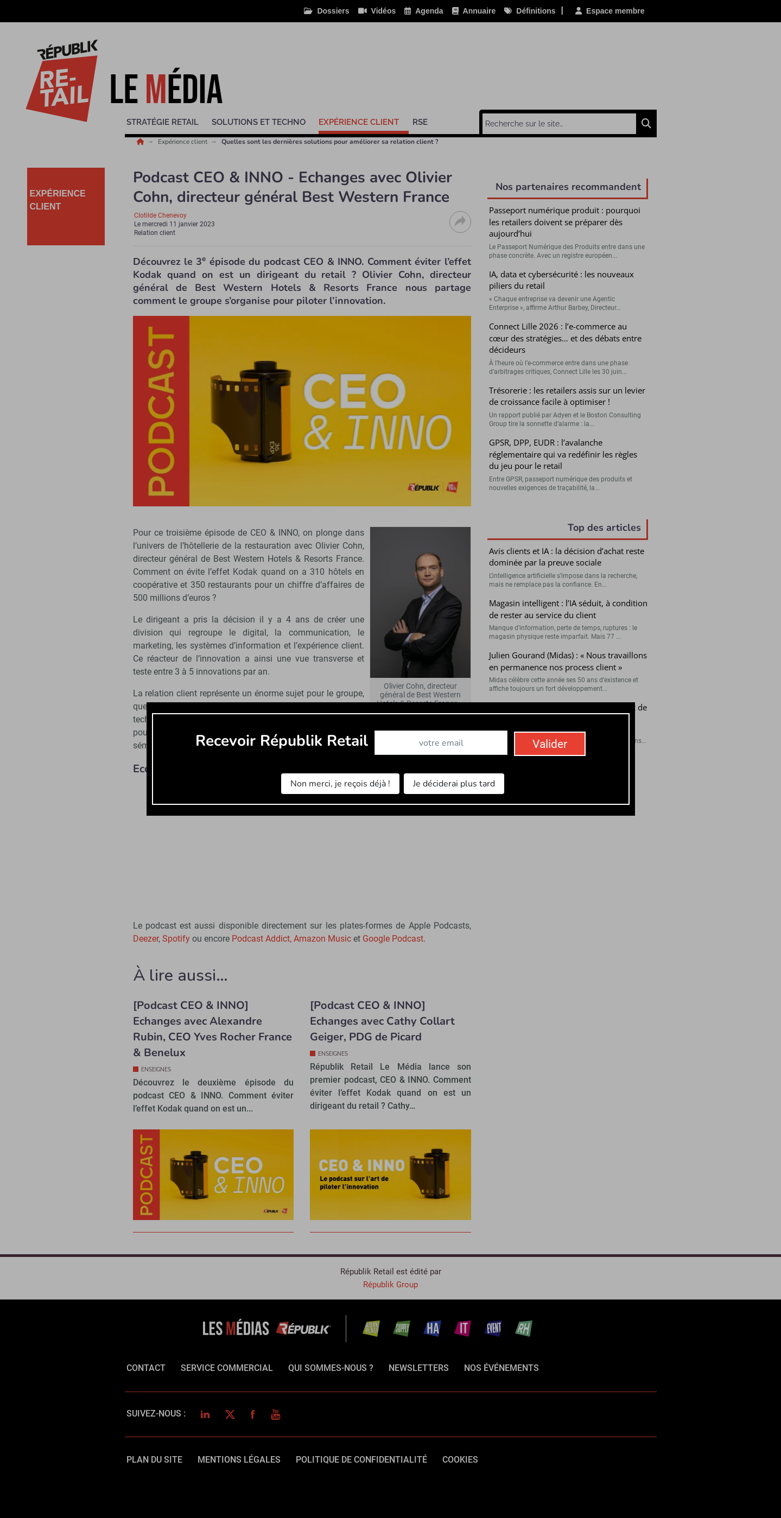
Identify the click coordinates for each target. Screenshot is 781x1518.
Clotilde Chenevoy (160, 215)
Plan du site (154, 1460)
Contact (146, 1368)
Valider (567, 874)
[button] (167, 120)
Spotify (177, 938)
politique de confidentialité (361, 1460)
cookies (460, 1460)
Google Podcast (393, 938)
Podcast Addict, (263, 938)
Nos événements (501, 1368)
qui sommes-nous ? (330, 1368)
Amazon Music (322, 938)
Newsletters (419, 1368)
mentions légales (239, 1460)
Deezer (145, 938)
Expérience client (183, 141)
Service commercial (227, 1368)
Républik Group (390, 1285)
